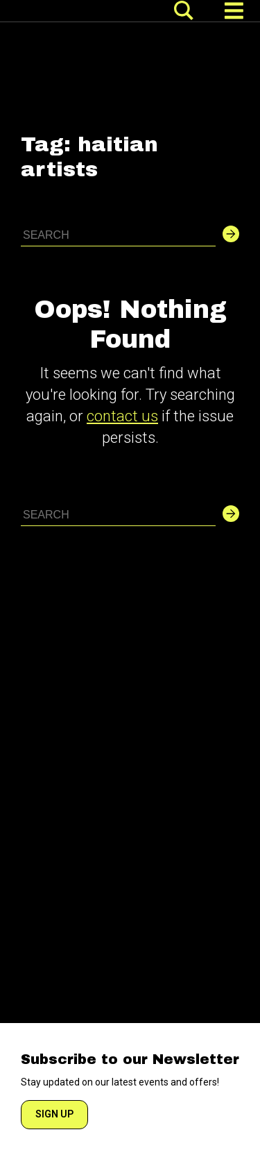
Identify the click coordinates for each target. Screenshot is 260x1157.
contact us (122, 416)
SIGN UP (54, 1114)
